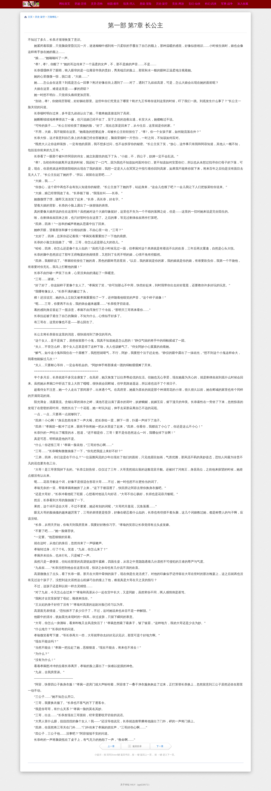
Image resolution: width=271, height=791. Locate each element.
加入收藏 (242, 3)
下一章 (159, 746)
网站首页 (64, 3)
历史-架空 (40, 17)
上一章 (111, 746)
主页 (30, 17)
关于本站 (125, 784)
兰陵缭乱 (52, 17)
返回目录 (137, 746)
